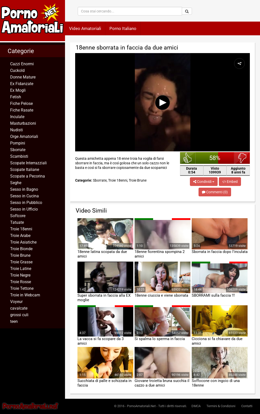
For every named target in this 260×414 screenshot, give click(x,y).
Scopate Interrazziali (28, 163)
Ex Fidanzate (21, 83)
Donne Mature (23, 77)
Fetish (15, 96)
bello (188, 158)
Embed (230, 182)
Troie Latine (20, 268)
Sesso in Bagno (24, 189)
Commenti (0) (215, 192)
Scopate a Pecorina (27, 176)
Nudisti (16, 130)
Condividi (203, 182)
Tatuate (17, 222)
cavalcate (18, 308)
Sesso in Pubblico (26, 202)
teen (14, 321)
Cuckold (17, 70)
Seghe (15, 182)
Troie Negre (20, 275)
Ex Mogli (18, 90)
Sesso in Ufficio (24, 209)
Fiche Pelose (21, 103)
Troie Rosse (20, 281)
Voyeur (16, 301)
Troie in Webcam (25, 295)
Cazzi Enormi (22, 63)
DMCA (196, 406)
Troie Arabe (20, 235)
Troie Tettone (22, 288)
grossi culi (19, 314)
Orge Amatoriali (24, 136)
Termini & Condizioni (220, 406)
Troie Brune (20, 255)
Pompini (17, 143)
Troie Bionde (21, 248)
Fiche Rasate (21, 110)
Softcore (17, 215)
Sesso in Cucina (24, 196)
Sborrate (17, 149)
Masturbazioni (23, 123)
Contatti (246, 406)
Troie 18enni (21, 229)
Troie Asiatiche (23, 242)
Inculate (17, 116)
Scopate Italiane (24, 169)
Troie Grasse (21, 262)
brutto (242, 158)
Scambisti (19, 156)
